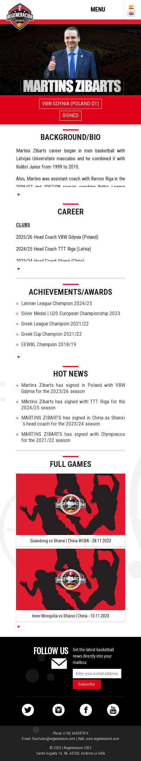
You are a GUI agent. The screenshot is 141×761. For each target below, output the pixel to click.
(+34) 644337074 (75, 733)
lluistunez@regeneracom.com (53, 739)
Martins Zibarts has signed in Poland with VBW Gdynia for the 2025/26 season (73, 388)
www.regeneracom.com (102, 739)
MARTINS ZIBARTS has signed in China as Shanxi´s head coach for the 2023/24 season (73, 421)
